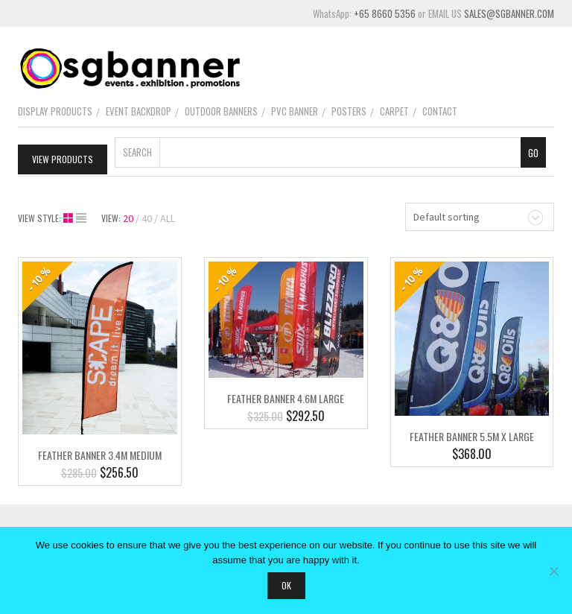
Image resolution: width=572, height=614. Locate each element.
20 (128, 218)
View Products (62, 159)
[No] (553, 570)
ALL (167, 218)
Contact (439, 111)
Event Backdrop (138, 111)
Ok (286, 585)
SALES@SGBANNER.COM (509, 13)
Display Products (55, 111)
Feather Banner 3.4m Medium (100, 455)
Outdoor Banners (221, 111)
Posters (348, 111)
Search (137, 152)
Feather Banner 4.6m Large (285, 398)
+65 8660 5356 (385, 13)
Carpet (394, 111)
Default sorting (446, 217)
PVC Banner (294, 111)
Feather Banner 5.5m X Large (472, 435)
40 (147, 218)
